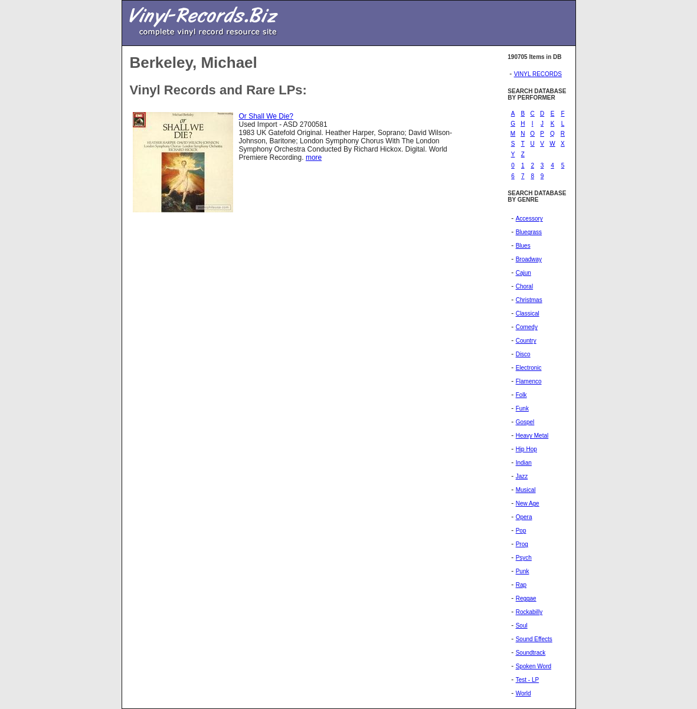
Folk (521, 395)
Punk (522, 571)
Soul (522, 625)
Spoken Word (533, 666)
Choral (524, 286)
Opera (524, 517)
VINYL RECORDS (538, 74)
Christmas (529, 300)
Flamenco (529, 381)
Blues (523, 245)
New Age (527, 503)
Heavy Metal (532, 435)
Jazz (522, 476)
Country (526, 340)
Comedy (527, 327)
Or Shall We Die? (266, 116)
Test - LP (527, 680)
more (314, 157)
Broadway (529, 259)
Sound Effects (534, 639)
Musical (526, 490)
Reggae (526, 598)
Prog (522, 544)
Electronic (529, 368)
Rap (521, 585)
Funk (522, 408)
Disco (523, 354)
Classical (527, 313)
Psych (524, 557)
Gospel (525, 422)
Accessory (529, 218)
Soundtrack (531, 652)
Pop (521, 530)
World (523, 693)
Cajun (523, 273)
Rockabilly (529, 612)
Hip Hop (526, 449)
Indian (524, 462)
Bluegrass (529, 232)
